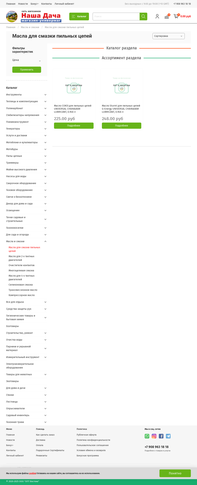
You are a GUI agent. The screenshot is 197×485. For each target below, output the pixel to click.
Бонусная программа (88, 455)
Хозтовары (12, 326)
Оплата (39, 445)
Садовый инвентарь (17, 415)
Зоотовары (12, 381)
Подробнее (73, 125)
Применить (26, 69)
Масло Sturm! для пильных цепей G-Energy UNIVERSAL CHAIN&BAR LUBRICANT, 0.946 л (121, 108)
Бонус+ (34, 3)
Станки (10, 394)
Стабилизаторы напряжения (22, 115)
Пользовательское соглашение (93, 445)
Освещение (13, 210)
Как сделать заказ (45, 435)
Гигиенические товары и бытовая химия (20, 317)
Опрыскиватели (15, 408)
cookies (32, 473)
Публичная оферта (86, 435)
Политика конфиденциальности (93, 440)
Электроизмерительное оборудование (20, 365)
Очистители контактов (21, 265)
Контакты (46, 3)
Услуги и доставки (16, 135)
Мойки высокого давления (21, 169)
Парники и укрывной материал (18, 348)
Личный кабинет (64, 3)
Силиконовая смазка (21, 284)
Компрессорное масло (22, 295)
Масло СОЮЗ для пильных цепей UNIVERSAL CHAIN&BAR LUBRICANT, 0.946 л (72, 108)
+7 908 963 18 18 (182, 3)
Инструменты (14, 94)
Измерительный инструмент (22, 357)
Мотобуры (12, 149)
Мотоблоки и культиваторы (22, 142)
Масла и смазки (30, 27)
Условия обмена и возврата (91, 450)
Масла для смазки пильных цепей (24, 249)
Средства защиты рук (18, 308)
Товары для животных (19, 374)
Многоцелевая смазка (21, 270)
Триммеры (12, 162)
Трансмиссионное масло (23, 289)
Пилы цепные (14, 155)
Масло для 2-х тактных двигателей (21, 258)
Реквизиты (41, 455)
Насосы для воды (16, 176)
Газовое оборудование (19, 190)
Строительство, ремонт (19, 332)
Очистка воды (14, 339)
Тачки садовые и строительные (16, 219)
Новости (23, 3)
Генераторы (13, 128)
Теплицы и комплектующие (22, 101)
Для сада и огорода (17, 234)
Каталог (79, 16)
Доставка (40, 440)
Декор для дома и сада (19, 203)
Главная (10, 3)
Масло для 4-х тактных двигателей (21, 277)
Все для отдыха (15, 301)
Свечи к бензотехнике (19, 196)
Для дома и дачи (15, 387)
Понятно (175, 473)
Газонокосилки (14, 227)
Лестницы (12, 401)
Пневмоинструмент (17, 121)
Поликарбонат (14, 108)
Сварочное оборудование (21, 183)
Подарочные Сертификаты (50, 450)
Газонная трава (15, 422)
